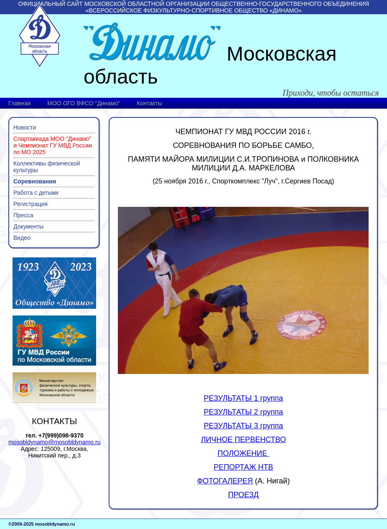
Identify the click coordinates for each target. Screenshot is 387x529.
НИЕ (260, 453)
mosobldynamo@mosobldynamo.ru (54, 442)
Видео (22, 237)
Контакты (149, 103)
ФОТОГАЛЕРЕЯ (225, 481)
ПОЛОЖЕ (235, 453)
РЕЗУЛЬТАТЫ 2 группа (243, 412)
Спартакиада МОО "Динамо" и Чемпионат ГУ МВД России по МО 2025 (52, 145)
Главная (19, 103)
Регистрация (30, 204)
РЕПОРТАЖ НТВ (243, 467)
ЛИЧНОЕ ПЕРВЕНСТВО (243, 439)
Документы (28, 226)
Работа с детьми (36, 192)
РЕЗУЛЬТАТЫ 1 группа (243, 398)
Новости (24, 127)
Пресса (23, 215)
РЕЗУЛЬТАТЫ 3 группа (243, 426)
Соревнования (34, 181)
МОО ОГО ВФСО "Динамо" (83, 103)
